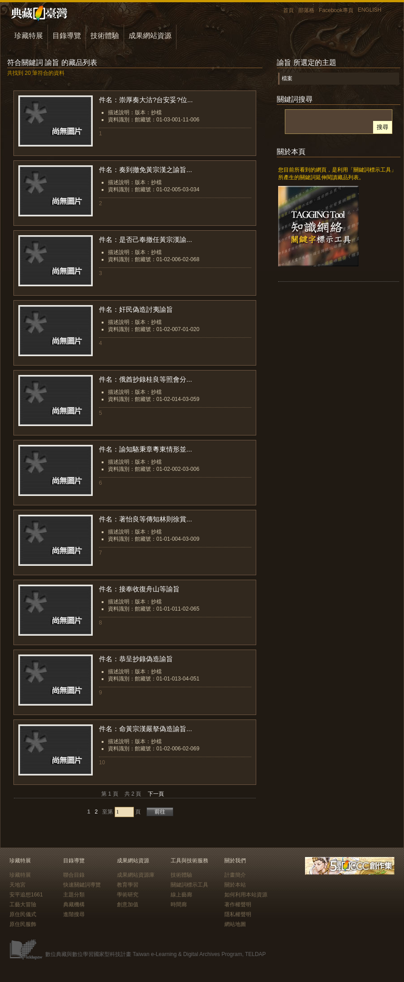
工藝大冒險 (22, 904)
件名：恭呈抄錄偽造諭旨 (136, 659)
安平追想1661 (26, 895)
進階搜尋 (74, 914)
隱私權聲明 (237, 914)
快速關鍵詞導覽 (82, 885)
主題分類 (74, 895)
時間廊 (179, 904)
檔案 (287, 78)
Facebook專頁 (336, 10)
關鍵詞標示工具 (189, 885)
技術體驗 (104, 35)
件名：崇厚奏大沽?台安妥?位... (146, 99)
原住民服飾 (22, 924)
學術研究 (127, 895)
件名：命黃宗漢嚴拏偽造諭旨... (145, 728)
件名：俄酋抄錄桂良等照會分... (145, 379)
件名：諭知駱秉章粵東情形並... (145, 449)
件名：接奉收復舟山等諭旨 (139, 589)
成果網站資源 (150, 35)
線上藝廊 (181, 895)
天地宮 (17, 885)
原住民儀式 (22, 914)
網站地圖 (235, 924)
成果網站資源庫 (136, 875)
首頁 (288, 10)
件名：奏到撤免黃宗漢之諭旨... (145, 169)
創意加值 (127, 904)
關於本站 (235, 885)
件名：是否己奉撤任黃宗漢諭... (145, 239)
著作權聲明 (237, 904)
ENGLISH (370, 10)
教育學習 (127, 885)
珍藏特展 (28, 35)
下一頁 (156, 794)
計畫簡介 (235, 875)
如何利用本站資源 (245, 895)
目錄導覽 (66, 35)
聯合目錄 (74, 875)
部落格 (306, 10)
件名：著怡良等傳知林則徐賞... (145, 519)
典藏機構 (74, 904)
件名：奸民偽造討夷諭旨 (136, 309)
